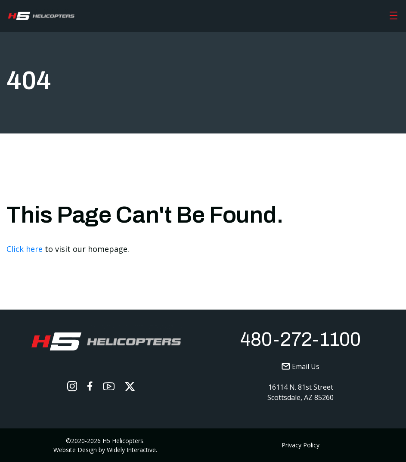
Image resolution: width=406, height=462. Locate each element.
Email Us (300, 366)
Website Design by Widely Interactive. (105, 450)
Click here (24, 249)
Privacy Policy (300, 445)
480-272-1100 (300, 339)
